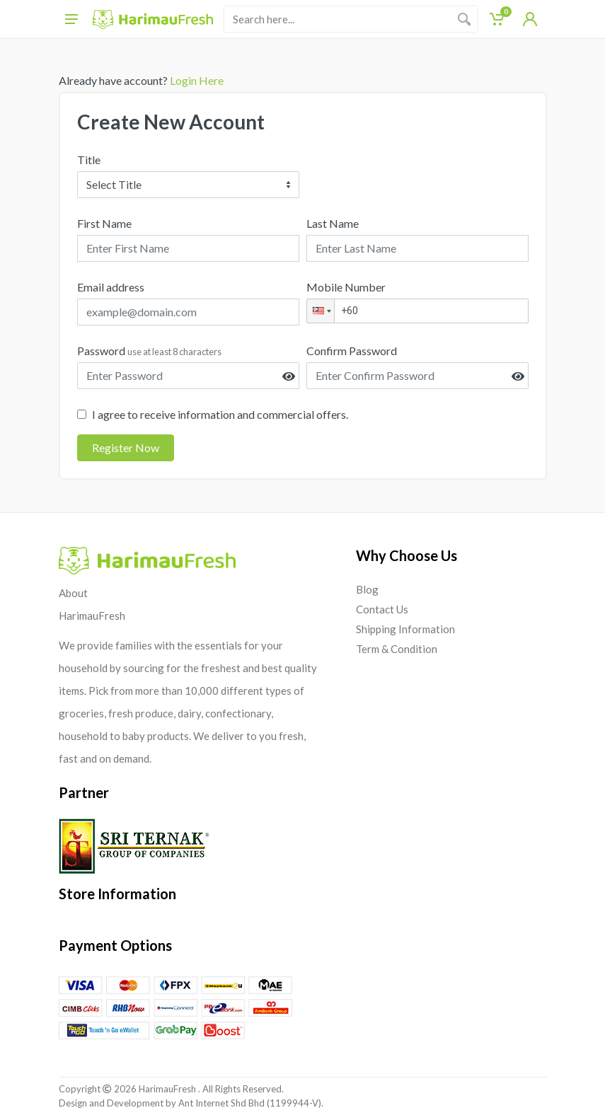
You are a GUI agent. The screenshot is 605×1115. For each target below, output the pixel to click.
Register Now (125, 447)
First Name (104, 223)
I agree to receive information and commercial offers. (220, 414)
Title (88, 159)
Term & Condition (396, 648)
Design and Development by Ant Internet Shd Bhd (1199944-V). (191, 1103)
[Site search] (337, 19)
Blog (367, 589)
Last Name (332, 223)
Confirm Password (351, 350)
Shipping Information (405, 629)
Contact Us (382, 609)
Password (149, 350)
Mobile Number (346, 287)
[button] (320, 311)
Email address (110, 287)
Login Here (196, 80)
